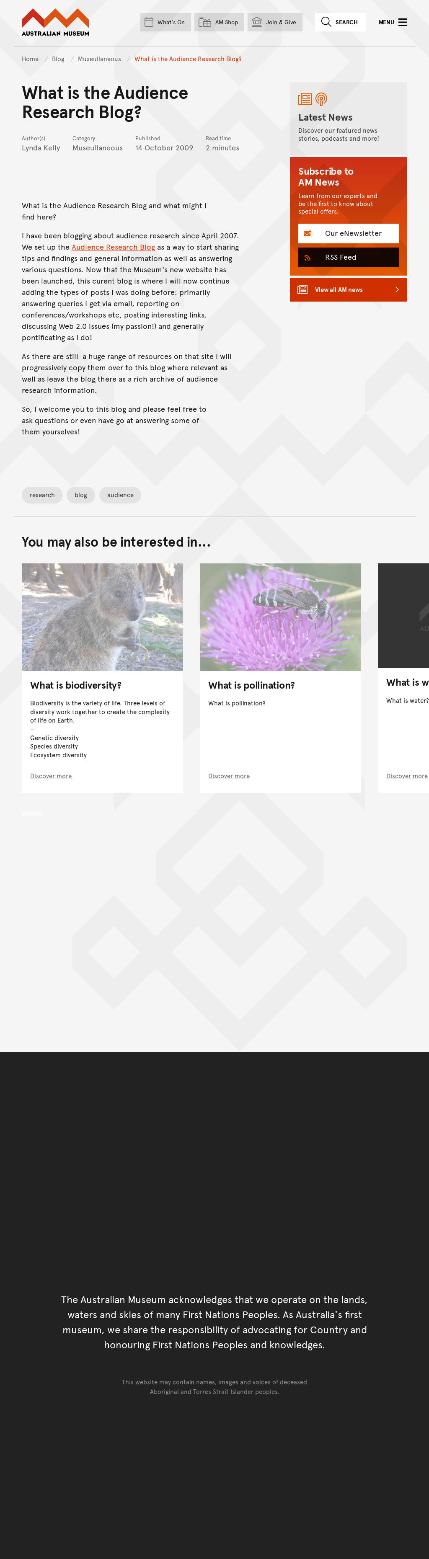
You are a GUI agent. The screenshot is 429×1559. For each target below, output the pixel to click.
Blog (59, 58)
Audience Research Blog (113, 246)
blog (81, 494)
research (42, 494)
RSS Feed (340, 256)
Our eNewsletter (352, 232)
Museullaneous (100, 58)
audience (120, 494)
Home (30, 58)
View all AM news (339, 289)
